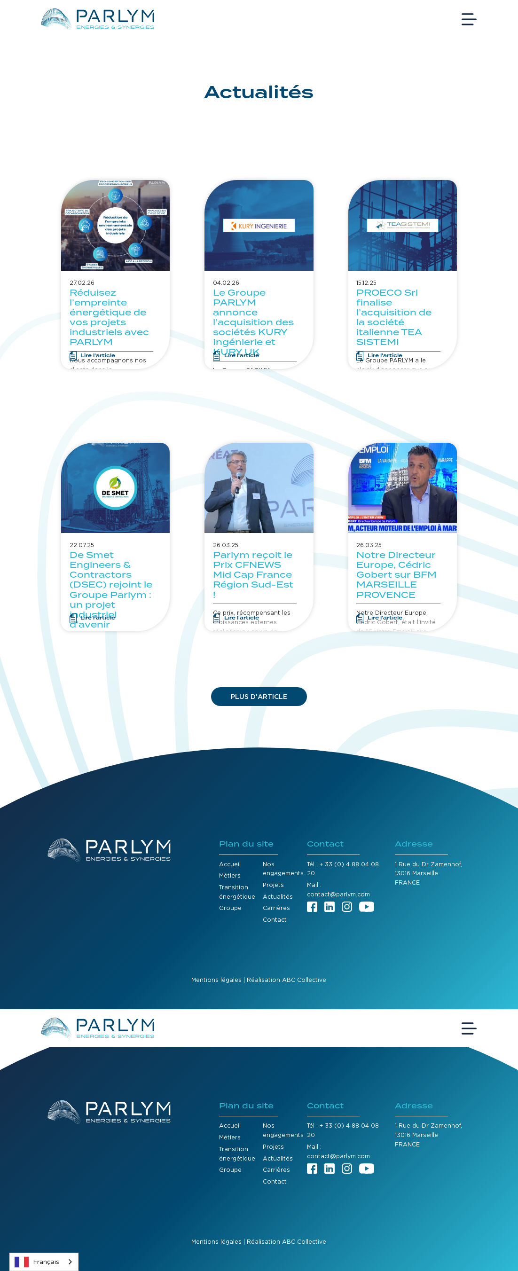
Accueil (230, 864)
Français (37, 1262)
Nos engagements (283, 869)
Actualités (278, 896)
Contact (275, 919)
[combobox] (43, 1262)
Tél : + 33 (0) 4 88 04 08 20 (343, 869)
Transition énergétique (237, 892)
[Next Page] (259, 696)
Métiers (230, 875)
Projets (273, 884)
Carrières (276, 907)
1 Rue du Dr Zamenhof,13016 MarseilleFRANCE (428, 873)
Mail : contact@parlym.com (338, 889)
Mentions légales (216, 979)
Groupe (230, 907)
